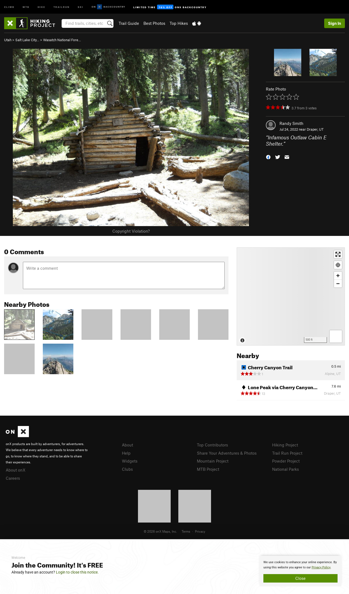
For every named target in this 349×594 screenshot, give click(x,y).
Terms (186, 531)
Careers (13, 478)
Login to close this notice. (77, 572)
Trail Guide (129, 23)
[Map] (291, 296)
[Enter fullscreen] (338, 254)
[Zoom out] (338, 283)
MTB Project (208, 469)
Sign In (334, 23)
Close (300, 578)
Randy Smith (291, 123)
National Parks (285, 469)
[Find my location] (338, 265)
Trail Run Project (287, 453)
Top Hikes (179, 23)
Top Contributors (212, 444)
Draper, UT (315, 129)
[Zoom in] (338, 276)
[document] (300, 571)
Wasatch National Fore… (62, 40)
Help (126, 453)
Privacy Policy (321, 567)
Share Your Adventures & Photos (227, 453)
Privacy (200, 531)
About (127, 444)
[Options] (336, 336)
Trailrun (61, 6)
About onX (15, 469)
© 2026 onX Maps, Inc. (160, 531)
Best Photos (154, 23)
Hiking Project (285, 444)
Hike (41, 6)
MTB (26, 6)
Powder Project (286, 460)
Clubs (127, 469)
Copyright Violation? (131, 231)
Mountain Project (212, 460)
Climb (9, 6)
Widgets (129, 460)
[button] (268, 156)
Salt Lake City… (27, 40)
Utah (7, 40)
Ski (80, 6)
